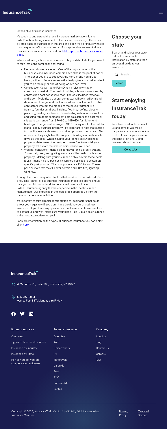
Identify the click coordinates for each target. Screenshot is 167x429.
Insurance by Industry (24, 348)
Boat (56, 371)
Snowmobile (61, 383)
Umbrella (59, 365)
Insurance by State (22, 353)
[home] (17, 12)
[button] (161, 12)
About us (101, 336)
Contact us (102, 348)
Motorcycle (60, 359)
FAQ (98, 359)
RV (55, 353)
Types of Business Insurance (28, 342)
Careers (101, 353)
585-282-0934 (26, 296)
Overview (17, 336)
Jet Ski (58, 388)
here (26, 224)
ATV (56, 377)
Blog (98, 342)
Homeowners (62, 348)
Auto (56, 342)
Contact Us (131, 149)
